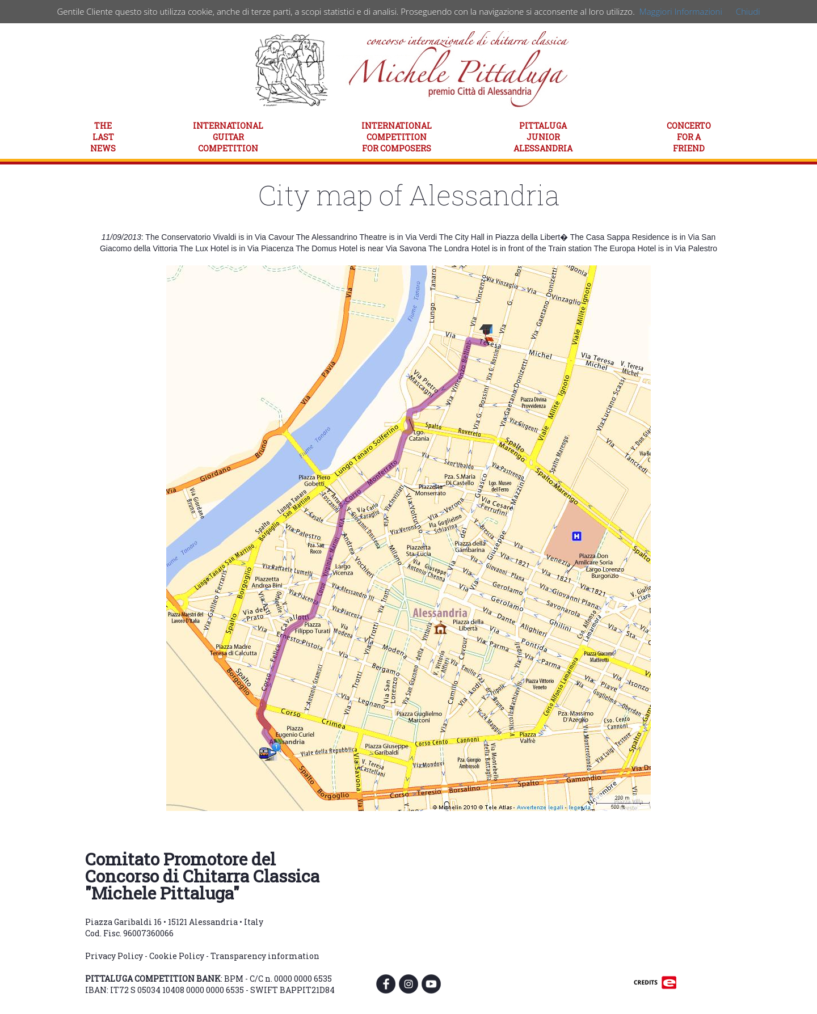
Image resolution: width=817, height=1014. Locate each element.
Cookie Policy (176, 955)
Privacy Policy (114, 955)
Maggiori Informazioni (680, 11)
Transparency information (264, 955)
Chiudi (748, 11)
